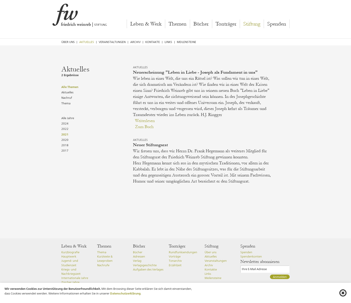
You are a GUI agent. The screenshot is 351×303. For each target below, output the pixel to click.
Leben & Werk (146, 24)
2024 (64, 123)
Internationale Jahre (74, 278)
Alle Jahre (67, 118)
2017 (64, 150)
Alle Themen (69, 87)
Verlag (137, 260)
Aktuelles (86, 42)
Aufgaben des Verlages (148, 269)
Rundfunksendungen (183, 252)
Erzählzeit (175, 265)
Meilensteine (186, 42)
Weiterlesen (145, 120)
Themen (177, 24)
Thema (66, 103)
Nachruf (66, 97)
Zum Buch (144, 126)
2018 (64, 145)
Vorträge (175, 256)
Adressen (139, 256)
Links (168, 42)
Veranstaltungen (112, 42)
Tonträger (226, 24)
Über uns (68, 42)
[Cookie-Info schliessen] (343, 293)
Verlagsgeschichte (145, 265)
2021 (64, 134)
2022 (64, 129)
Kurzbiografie (70, 252)
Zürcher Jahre (70, 282)
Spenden (276, 24)
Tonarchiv (175, 260)
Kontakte (152, 42)
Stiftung (251, 24)
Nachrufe (103, 265)
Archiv (135, 42)
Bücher (201, 24)
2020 (64, 140)
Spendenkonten (251, 256)
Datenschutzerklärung (125, 293)
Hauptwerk (68, 256)
